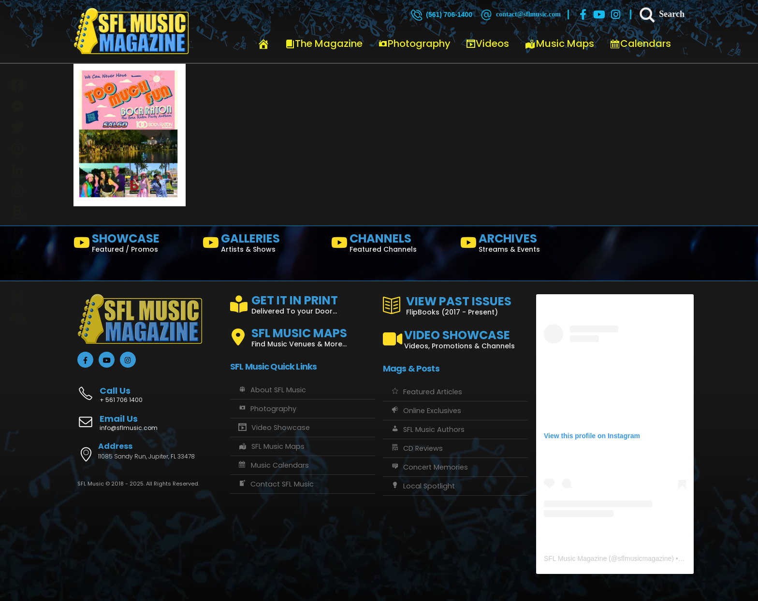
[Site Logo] (131, 31)
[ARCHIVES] (521, 245)
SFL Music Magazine (575, 558)
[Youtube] (599, 14)
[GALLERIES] (263, 245)
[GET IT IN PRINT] (302, 303)
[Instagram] (616, 14)
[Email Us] (149, 424)
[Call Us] (149, 390)
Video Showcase (273, 427)
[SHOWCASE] (134, 245)
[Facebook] (583, 14)
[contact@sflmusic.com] (520, 14)
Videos (487, 43)
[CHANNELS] (391, 245)
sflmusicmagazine (644, 558)
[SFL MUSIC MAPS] (302, 333)
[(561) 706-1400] (440, 14)
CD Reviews (416, 448)
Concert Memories (429, 467)
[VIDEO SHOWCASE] (455, 335)
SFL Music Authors (427, 429)
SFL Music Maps (271, 446)
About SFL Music (271, 390)
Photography (414, 43)
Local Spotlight (422, 486)
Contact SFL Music (275, 484)
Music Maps (559, 43)
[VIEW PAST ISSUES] (455, 304)
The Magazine (324, 43)
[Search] (661, 14)
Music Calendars (273, 465)
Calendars (640, 43)
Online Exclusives (425, 410)
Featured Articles (426, 392)
